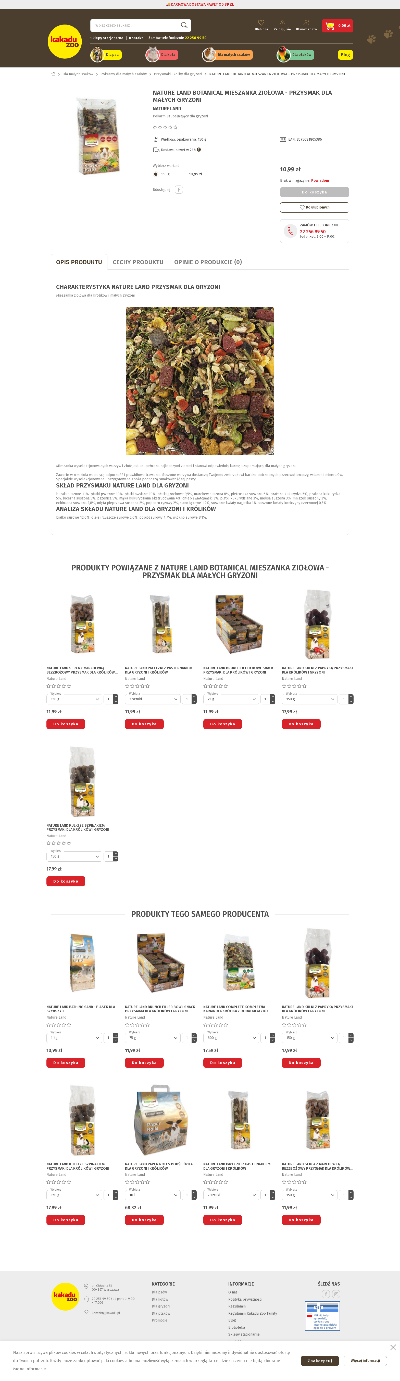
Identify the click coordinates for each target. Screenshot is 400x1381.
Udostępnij (179, 188)
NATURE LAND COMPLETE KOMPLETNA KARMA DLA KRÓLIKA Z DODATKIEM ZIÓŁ (236, 1008)
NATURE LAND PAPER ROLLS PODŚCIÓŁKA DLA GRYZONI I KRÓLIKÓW (159, 1165)
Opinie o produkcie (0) (208, 260)
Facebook (326, 1293)
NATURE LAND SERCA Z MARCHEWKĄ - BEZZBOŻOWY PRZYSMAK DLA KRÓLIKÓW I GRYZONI (81, 669)
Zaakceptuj (317, 1361)
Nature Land (167, 107)
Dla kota (168, 54)
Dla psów (159, 1291)
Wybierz (56, 692)
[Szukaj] (140, 24)
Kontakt (136, 37)
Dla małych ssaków (234, 54)
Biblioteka (236, 1326)
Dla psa (112, 54)
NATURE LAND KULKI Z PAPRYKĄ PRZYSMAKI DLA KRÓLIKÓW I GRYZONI (317, 669)
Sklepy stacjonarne (106, 37)
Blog (345, 54)
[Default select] (74, 698)
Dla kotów (160, 1298)
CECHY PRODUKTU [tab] (138, 260)
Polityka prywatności (245, 1298)
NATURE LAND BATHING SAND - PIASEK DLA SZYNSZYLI (80, 1008)
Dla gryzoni (161, 1305)
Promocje (159, 1319)
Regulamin (237, 1305)
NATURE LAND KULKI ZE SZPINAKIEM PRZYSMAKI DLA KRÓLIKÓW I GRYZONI (77, 826)
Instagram (336, 1293)
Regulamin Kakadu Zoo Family (252, 1312)
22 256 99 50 (313, 230)
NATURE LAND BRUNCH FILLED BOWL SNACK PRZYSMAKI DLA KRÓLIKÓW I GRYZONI (238, 669)
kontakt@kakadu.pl (106, 1312)
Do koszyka (314, 191)
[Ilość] (108, 698)
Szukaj (183, 24)
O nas (233, 1291)
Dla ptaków (301, 54)
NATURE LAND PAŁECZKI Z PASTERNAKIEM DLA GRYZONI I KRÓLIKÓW (158, 669)
